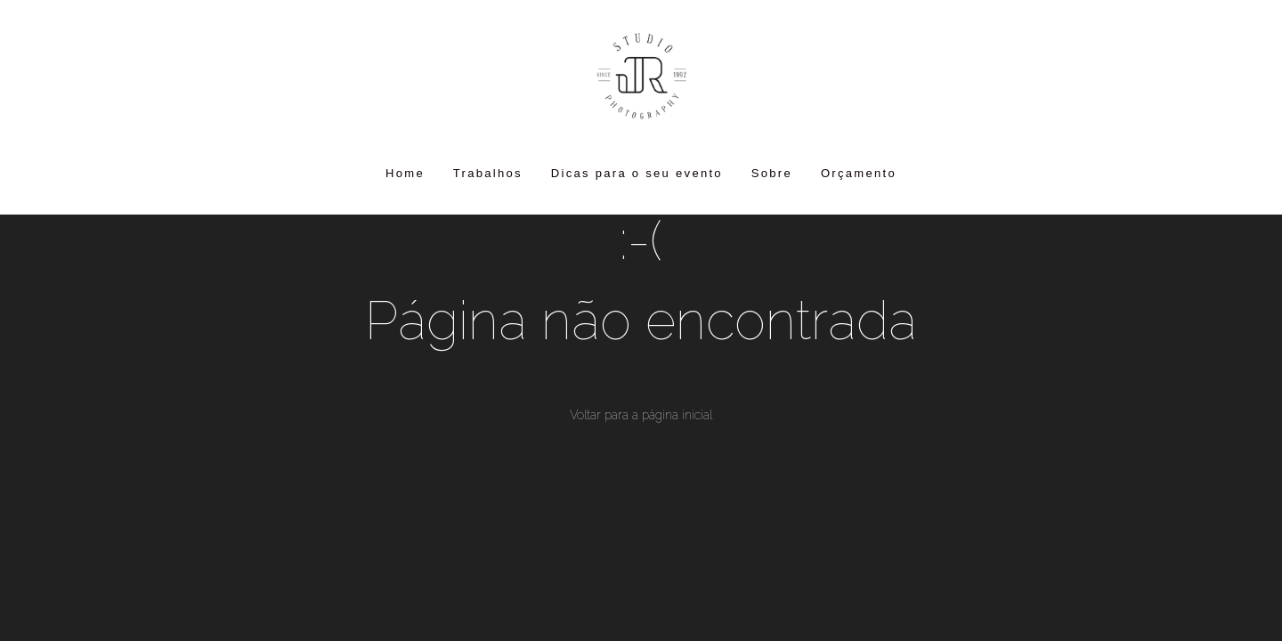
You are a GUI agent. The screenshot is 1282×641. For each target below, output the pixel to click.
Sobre (771, 173)
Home (405, 173)
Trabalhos (488, 173)
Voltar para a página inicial (641, 415)
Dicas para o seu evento (637, 173)
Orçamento (859, 173)
